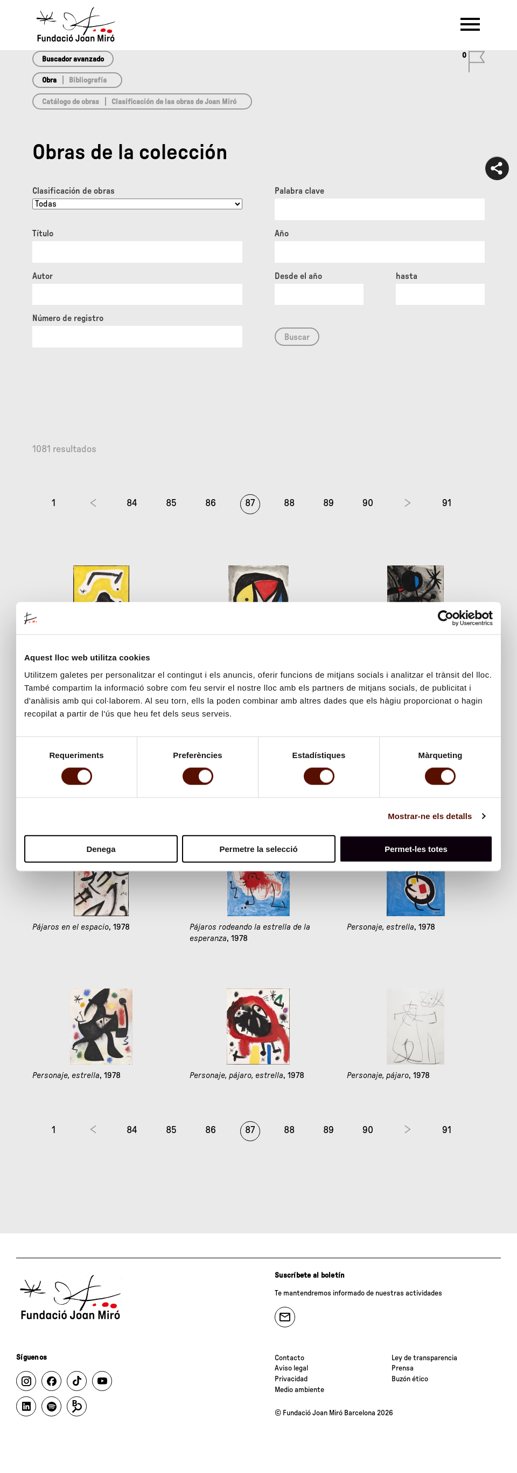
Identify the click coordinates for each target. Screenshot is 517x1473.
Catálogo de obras (70, 102)
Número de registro (67, 318)
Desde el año (298, 276)
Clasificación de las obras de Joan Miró (173, 102)
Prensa (403, 1368)
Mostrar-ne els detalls (430, 816)
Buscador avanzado (73, 59)
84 (132, 503)
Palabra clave (299, 191)
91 (446, 503)
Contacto (289, 1358)
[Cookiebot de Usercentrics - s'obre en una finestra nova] (446, 618)
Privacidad (291, 1379)
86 (210, 503)
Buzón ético (410, 1379)
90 (367, 503)
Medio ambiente (299, 1390)
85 (171, 503)
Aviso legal (291, 1368)
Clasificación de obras (73, 191)
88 (289, 503)
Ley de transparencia (424, 1358)
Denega (100, 848)
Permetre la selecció (258, 848)
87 (250, 503)
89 (328, 503)
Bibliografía (88, 80)
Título (42, 233)
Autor (42, 276)
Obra (49, 80)
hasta (406, 276)
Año (282, 233)
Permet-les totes (416, 848)
